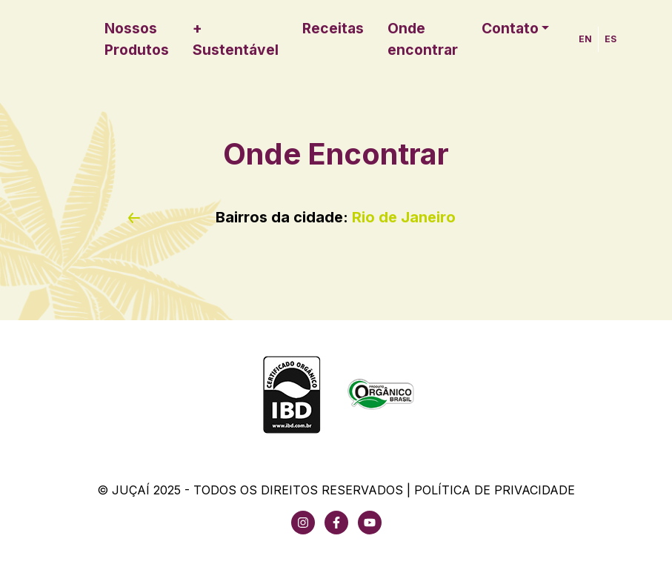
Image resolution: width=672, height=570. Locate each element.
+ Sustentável (236, 39)
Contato (510, 28)
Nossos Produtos (136, 39)
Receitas (333, 28)
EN (585, 38)
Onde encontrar (422, 39)
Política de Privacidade (494, 490)
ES (610, 38)
